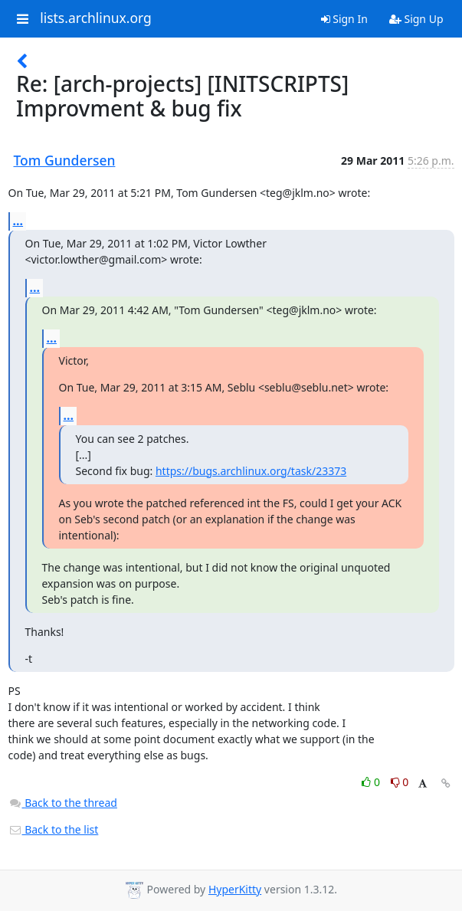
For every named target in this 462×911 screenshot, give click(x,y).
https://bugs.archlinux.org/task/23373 (251, 471)
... (18, 220)
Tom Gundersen (65, 160)
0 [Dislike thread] (400, 782)
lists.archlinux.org (96, 18)
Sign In (344, 18)
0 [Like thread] (372, 782)
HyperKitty (234, 889)
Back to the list (53, 829)
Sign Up (416, 18)
